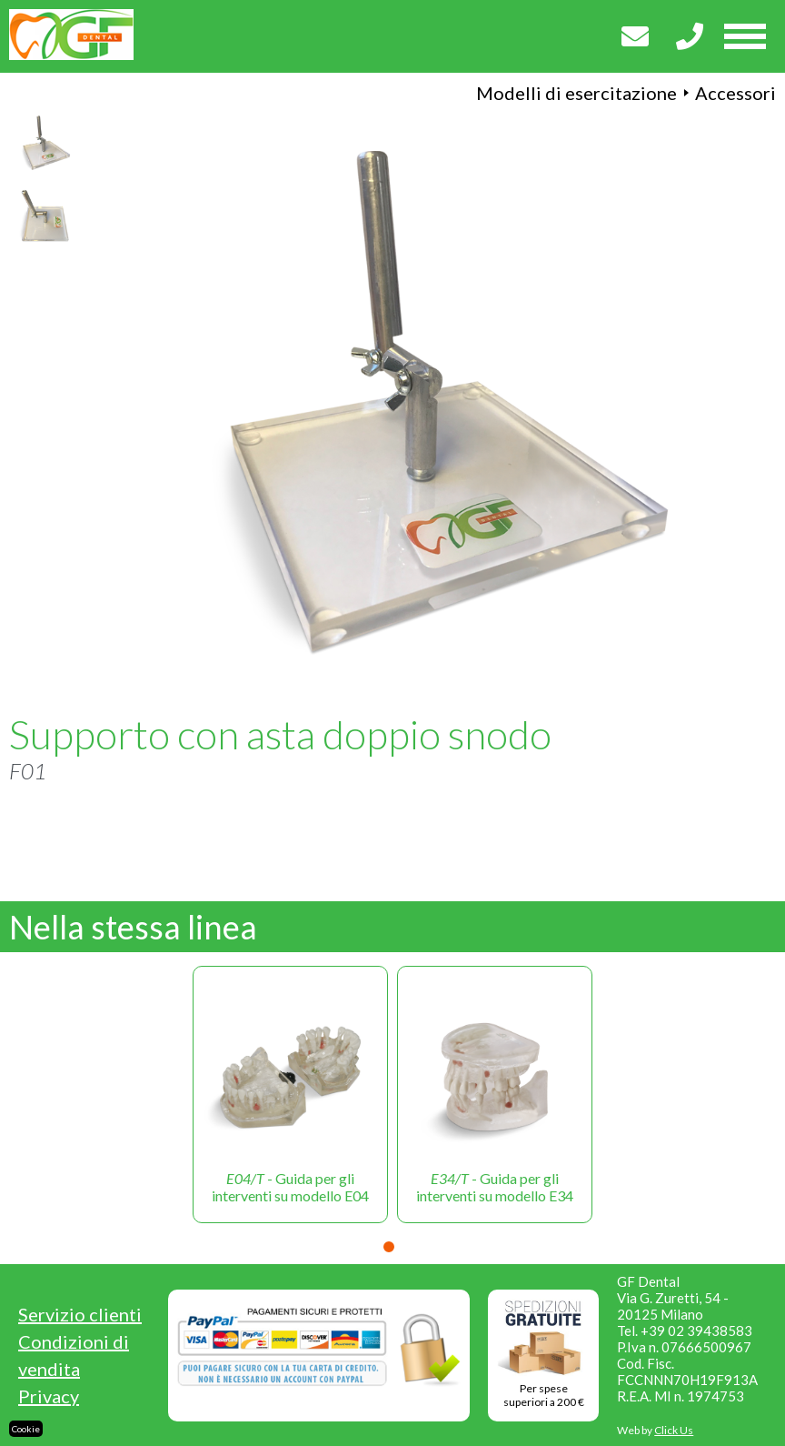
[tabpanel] (290, 1094)
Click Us (673, 1430)
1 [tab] (388, 1246)
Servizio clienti (80, 1314)
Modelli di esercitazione (576, 93)
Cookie (26, 1428)
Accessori (735, 93)
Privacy (48, 1396)
